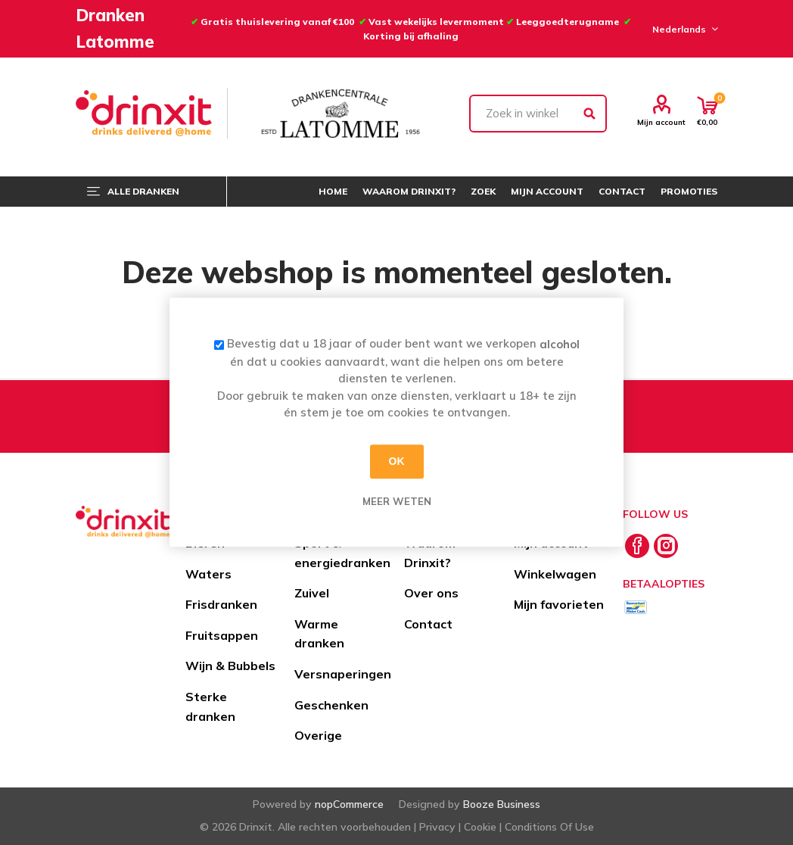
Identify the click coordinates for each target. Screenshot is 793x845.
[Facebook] (637, 546)
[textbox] (538, 114)
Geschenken (331, 704)
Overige (318, 735)
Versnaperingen (342, 673)
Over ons (431, 592)
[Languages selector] (682, 28)
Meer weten (396, 501)
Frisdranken (221, 604)
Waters (208, 574)
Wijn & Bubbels (230, 665)
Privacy (437, 827)
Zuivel (311, 592)
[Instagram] (666, 546)
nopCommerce (349, 804)
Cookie (480, 827)
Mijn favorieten (559, 604)
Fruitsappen (221, 635)
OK (397, 461)
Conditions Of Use (549, 827)
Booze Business (501, 804)
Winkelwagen (555, 574)
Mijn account (661, 121)
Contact (428, 623)
